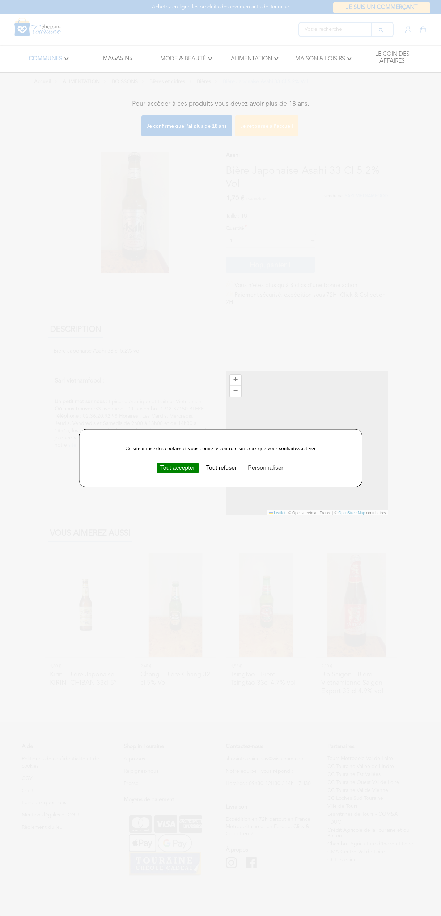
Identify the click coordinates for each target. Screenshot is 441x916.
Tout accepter (177, 468)
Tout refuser (221, 468)
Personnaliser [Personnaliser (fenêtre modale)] (265, 468)
